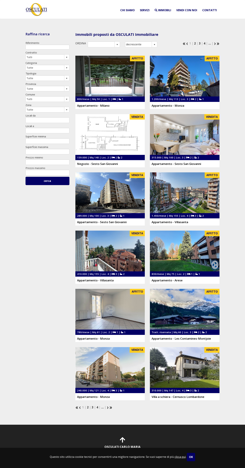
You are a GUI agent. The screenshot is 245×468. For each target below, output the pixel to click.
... (210, 43)
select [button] (117, 44)
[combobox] (101, 44)
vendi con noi (186, 10)
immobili (163, 10)
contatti (209, 10)
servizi (145, 10)
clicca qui (180, 457)
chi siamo (127, 10)
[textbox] (47, 47)
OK (191, 457)
